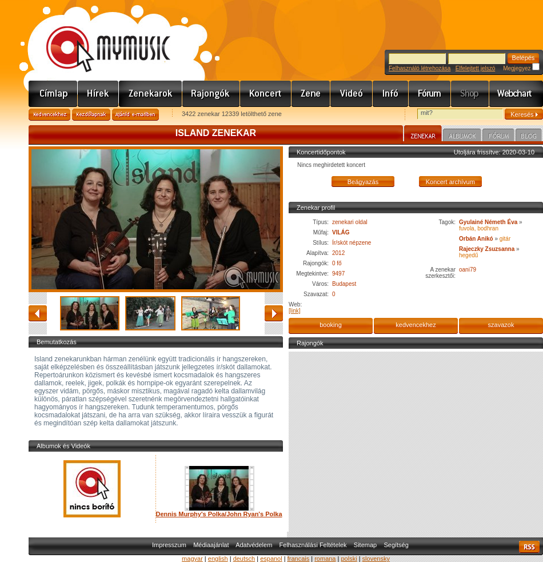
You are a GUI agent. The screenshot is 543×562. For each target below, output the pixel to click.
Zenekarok (150, 94)
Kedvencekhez (49, 115)
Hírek (98, 94)
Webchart (516, 94)
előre (274, 313)
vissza (38, 313)
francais (299, 558)
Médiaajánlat (211, 544)
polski (349, 558)
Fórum (430, 94)
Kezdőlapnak (91, 115)
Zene (311, 94)
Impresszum (169, 544)
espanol (271, 558)
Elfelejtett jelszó (475, 68)
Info (391, 94)
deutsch (244, 558)
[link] (295, 311)
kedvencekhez (416, 324)
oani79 (467, 269)
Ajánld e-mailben (135, 115)
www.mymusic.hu (99, 37)
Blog (529, 137)
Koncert (266, 94)
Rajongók (211, 94)
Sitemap (365, 544)
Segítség (396, 544)
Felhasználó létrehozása (419, 68)
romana (325, 558)
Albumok (462, 137)
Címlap (53, 94)
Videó (351, 94)
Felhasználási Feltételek (313, 544)
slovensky (376, 558)
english (218, 558)
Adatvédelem (253, 544)
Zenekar (423, 135)
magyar (192, 558)
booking (331, 324)
